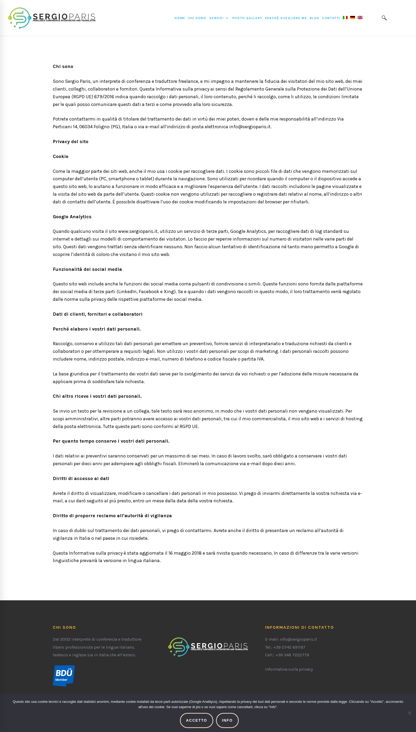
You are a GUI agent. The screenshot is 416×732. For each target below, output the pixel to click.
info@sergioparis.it (250, 127)
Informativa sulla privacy (289, 669)
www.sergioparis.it (138, 231)
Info (227, 720)
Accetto (196, 720)
